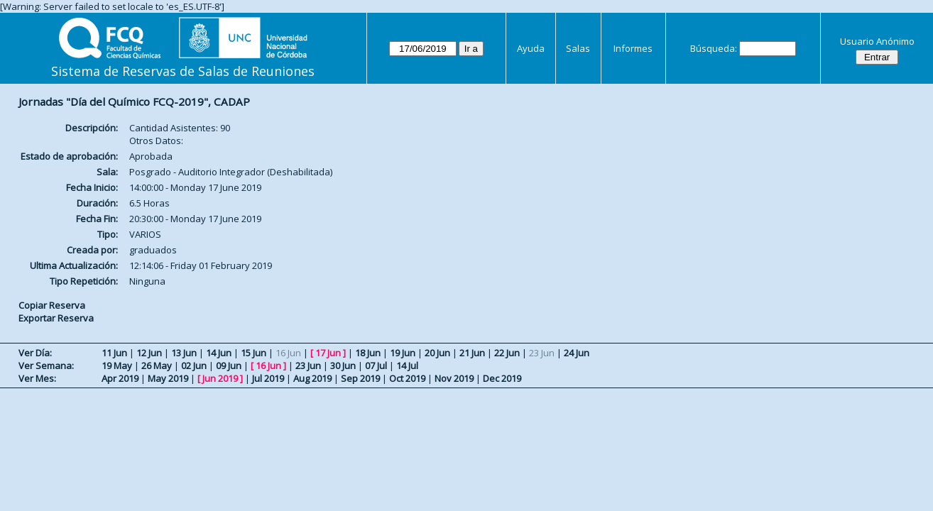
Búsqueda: (713, 48)
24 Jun (576, 352)
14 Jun (218, 352)
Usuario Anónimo (877, 41)
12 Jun (149, 352)
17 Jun (328, 352)
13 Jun (184, 352)
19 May (117, 365)
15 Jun (253, 352)
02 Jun (194, 365)
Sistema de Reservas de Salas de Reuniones (183, 70)
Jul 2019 (268, 378)
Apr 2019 (120, 378)
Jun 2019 (220, 378)
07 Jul (376, 365)
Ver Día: (35, 352)
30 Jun (343, 365)
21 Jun (472, 352)
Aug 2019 (312, 378)
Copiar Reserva (51, 305)
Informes (633, 48)
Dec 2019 (502, 378)
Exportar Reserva (56, 318)
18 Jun (368, 352)
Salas (578, 48)
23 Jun (308, 365)
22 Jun (507, 352)
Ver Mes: (37, 378)
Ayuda (531, 48)
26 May (156, 365)
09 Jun (228, 365)
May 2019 (168, 378)
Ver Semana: (46, 365)
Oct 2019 (407, 378)
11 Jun (114, 352)
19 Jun (402, 352)
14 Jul (407, 365)
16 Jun (268, 365)
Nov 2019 (454, 378)
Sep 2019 (360, 378)
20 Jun (437, 352)
